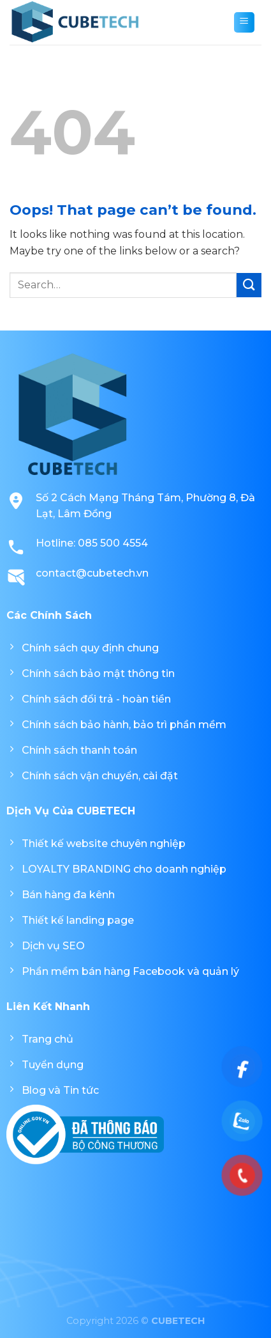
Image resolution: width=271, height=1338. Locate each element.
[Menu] (244, 22)
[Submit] (249, 285)
